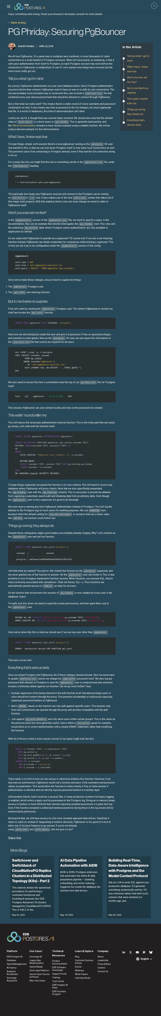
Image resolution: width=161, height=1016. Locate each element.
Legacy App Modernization (37, 961)
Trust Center (58, 981)
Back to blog (18, 22)
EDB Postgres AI (14, 956)
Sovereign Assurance (12, 979)
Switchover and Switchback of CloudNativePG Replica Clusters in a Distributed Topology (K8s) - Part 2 (32, 870)
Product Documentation (59, 962)
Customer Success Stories (84, 961)
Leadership (103, 960)
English (145, 958)
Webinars (79, 970)
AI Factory (11, 967)
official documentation (24, 125)
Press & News (104, 964)
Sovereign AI (36, 956)
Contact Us (103, 971)
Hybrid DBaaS (36, 967)
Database (11, 960)
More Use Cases (37, 980)
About (101, 956)
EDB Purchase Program (59, 992)
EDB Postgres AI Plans (60, 986)
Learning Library (83, 978)
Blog (77, 956)
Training (56, 977)
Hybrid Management (17, 964)
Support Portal (59, 974)
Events (78, 967)
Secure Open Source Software (40, 975)
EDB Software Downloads (59, 968)
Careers (101, 967)
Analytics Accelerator (12, 972)
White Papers (81, 974)
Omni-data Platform (39, 970)
